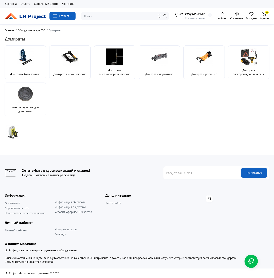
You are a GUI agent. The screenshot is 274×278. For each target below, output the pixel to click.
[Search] (165, 16)
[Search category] (159, 16)
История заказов (66, 229)
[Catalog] (62, 16)
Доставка (11, 4)
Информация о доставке (71, 207)
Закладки (61, 234)
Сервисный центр (46, 4)
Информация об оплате (70, 202)
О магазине (12, 203)
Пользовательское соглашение (25, 213)
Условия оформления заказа (73, 212)
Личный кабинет (16, 230)
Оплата (25, 4)
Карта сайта (113, 203)
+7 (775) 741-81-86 (189, 14)
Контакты (68, 4)
